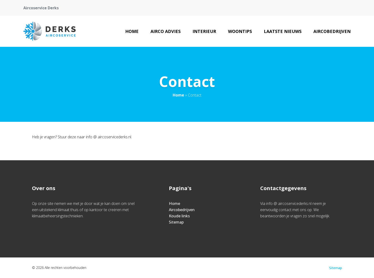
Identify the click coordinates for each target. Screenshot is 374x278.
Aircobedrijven (332, 31)
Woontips (240, 31)
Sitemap (176, 222)
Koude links (179, 216)
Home (132, 31)
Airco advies (166, 31)
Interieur (204, 31)
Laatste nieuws (282, 31)
